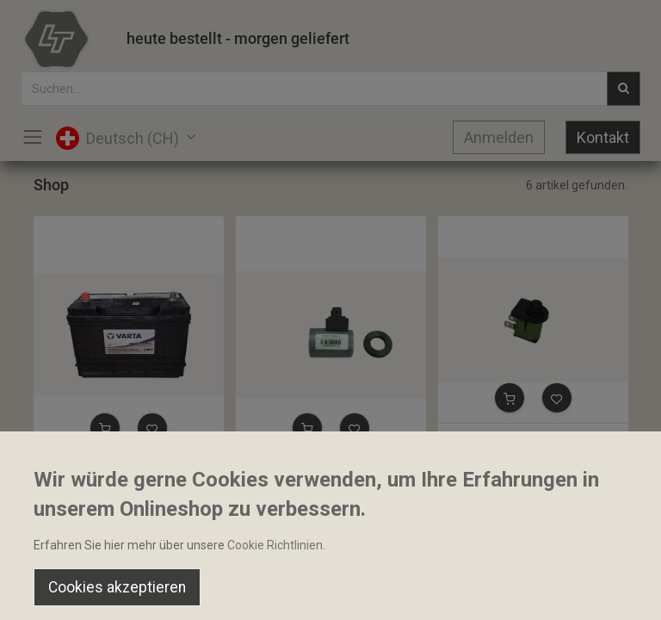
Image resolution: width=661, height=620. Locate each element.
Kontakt (603, 137)
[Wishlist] (468, 591)
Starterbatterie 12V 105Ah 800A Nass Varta (128, 468)
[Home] (57, 591)
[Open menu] (330, 595)
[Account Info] (604, 591)
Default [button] (500, 555)
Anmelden (499, 137)
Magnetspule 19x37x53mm (317, 468)
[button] (105, 427)
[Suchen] (193, 591)
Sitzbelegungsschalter (506, 438)
